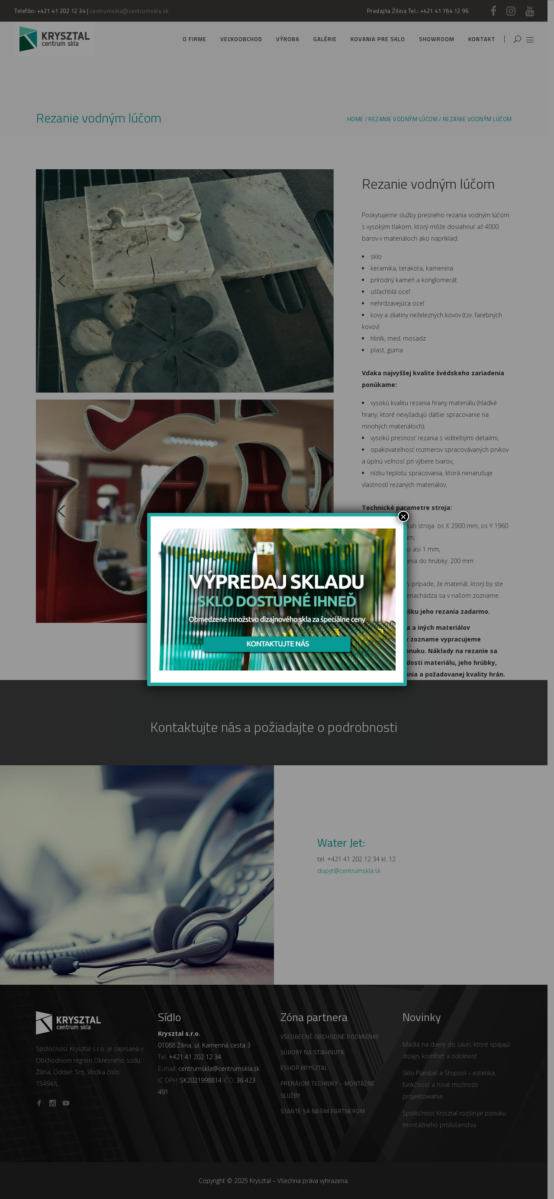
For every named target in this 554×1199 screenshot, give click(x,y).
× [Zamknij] (403, 516)
